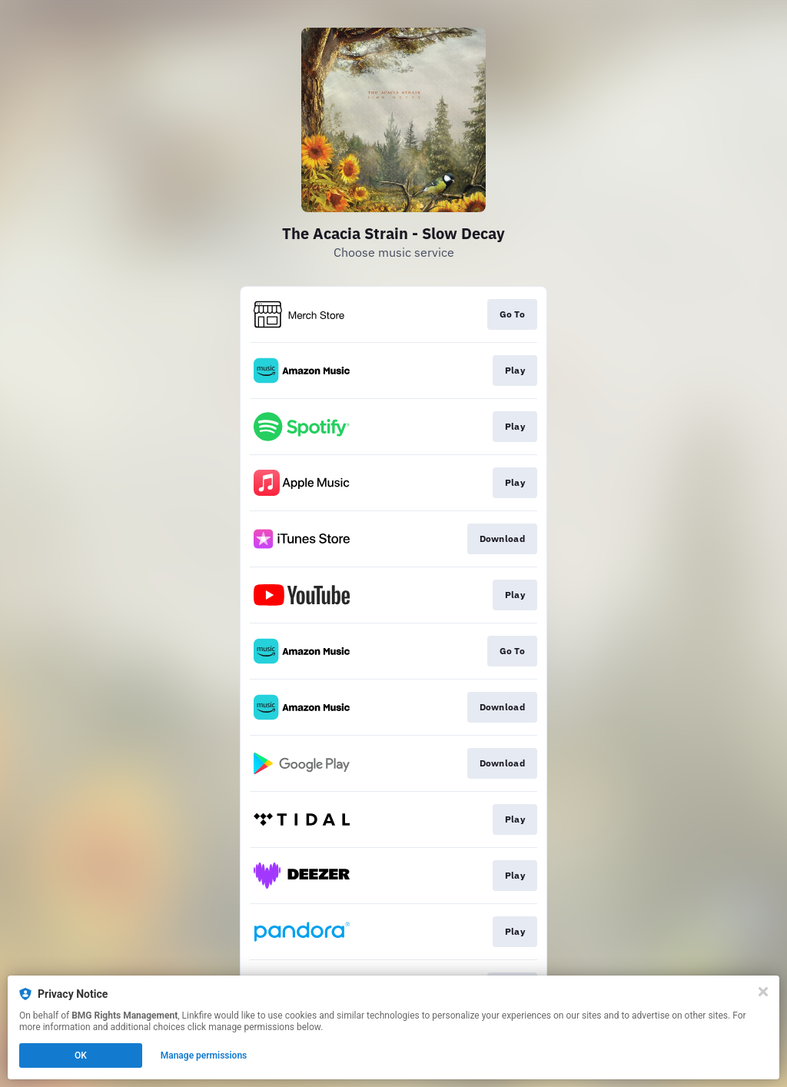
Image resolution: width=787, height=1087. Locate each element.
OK (81, 1055)
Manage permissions (204, 1055)
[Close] (763, 991)
